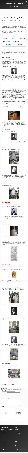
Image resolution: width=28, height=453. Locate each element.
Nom (1, 391)
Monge (21, 97)
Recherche (4, 419)
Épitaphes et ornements (18, 436)
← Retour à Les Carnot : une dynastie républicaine (6, 414)
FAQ (15, 445)
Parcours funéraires (18, 434)
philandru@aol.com (4, 433)
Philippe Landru (13, 20)
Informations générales (4, 441)
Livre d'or (2, 445)
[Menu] (26, 1)
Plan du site (16, 441)
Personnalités (17, 433)
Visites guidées (17, 430)
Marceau (22, 106)
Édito (15, 446)
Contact (16, 442)
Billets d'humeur (3, 442)
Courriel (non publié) (4, 392)
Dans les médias (3, 446)
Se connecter (17, 391)
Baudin (9, 107)
